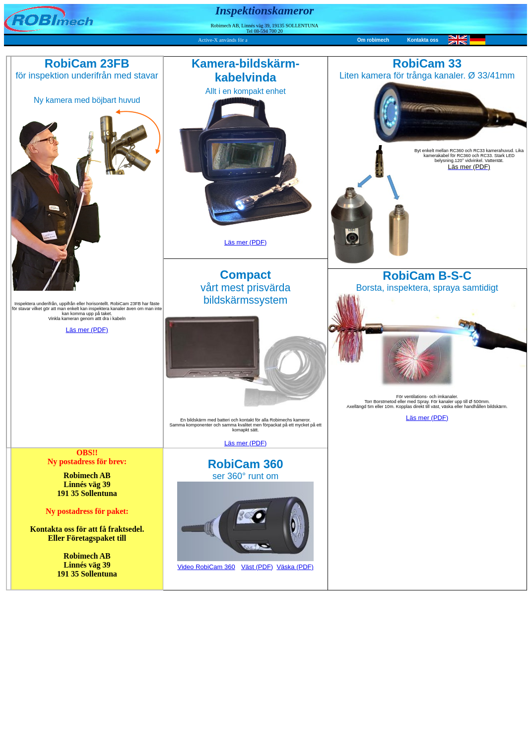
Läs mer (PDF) (87, 329)
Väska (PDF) (294, 567)
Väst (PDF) (257, 567)
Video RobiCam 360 (206, 567)
